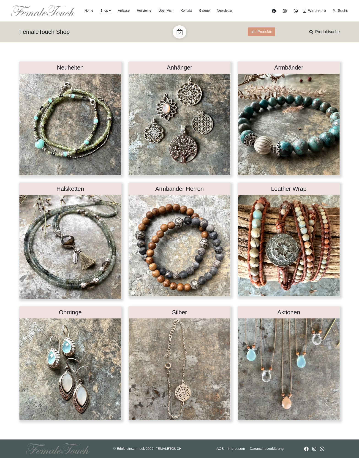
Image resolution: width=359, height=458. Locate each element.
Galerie (204, 10)
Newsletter (224, 10)
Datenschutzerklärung (267, 448)
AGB (220, 448)
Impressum (237, 448)
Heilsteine (144, 10)
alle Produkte (261, 32)
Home (88, 10)
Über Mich (166, 10)
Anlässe (124, 10)
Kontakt (186, 10)
